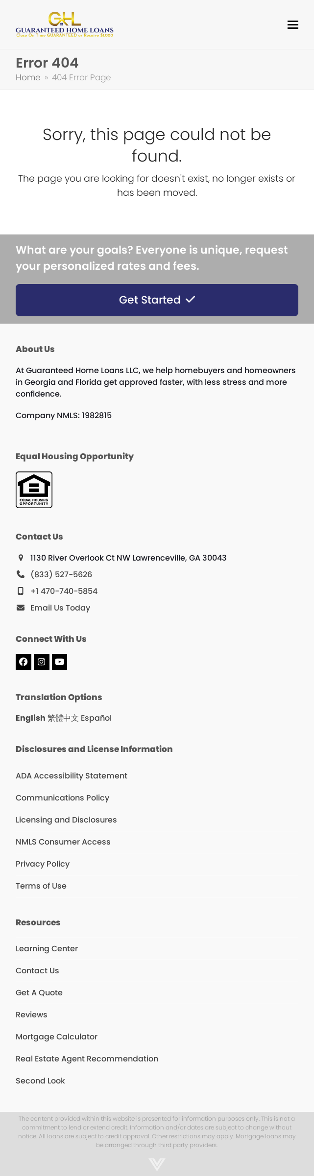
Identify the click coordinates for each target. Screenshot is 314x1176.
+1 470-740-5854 (63, 591)
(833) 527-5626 (61, 574)
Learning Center (47, 948)
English (31, 718)
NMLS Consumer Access (63, 841)
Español (96, 718)
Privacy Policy (43, 864)
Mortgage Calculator (56, 1036)
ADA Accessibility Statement (71, 775)
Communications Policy (62, 797)
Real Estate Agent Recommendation (87, 1058)
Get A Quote (39, 992)
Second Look (40, 1080)
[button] (293, 25)
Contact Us (37, 970)
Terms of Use (41, 886)
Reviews (32, 1014)
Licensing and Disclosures (66, 819)
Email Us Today (60, 607)
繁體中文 (63, 718)
